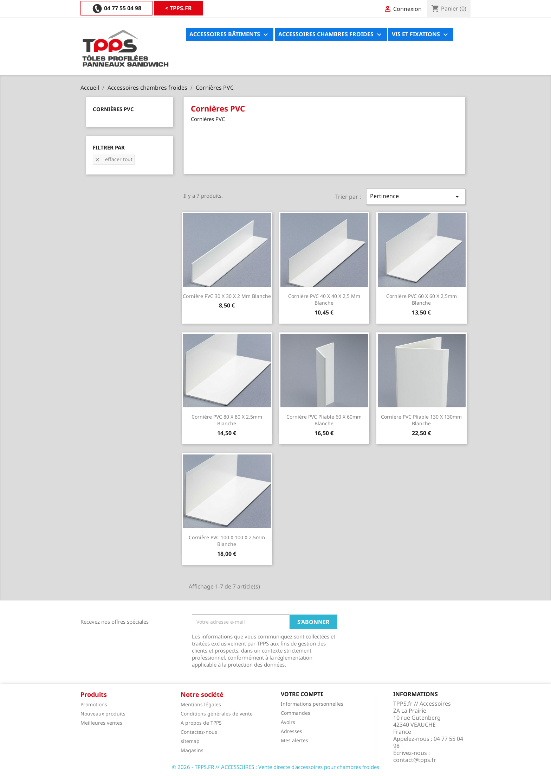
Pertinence (415, 196)
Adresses (291, 731)
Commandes (295, 713)
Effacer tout (113, 159)
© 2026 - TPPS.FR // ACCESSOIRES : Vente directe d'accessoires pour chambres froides (275, 766)
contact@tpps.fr (414, 760)
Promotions (93, 704)
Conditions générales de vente (217, 713)
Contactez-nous (199, 732)
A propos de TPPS (201, 722)
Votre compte (302, 694)
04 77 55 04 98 (167, 8)
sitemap (190, 741)
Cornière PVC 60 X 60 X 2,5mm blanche (421, 299)
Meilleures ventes (101, 722)
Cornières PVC (113, 109)
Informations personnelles (312, 703)
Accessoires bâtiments (229, 34)
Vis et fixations (421, 34)
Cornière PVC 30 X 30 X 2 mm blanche (227, 296)
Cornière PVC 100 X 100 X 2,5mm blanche (227, 541)
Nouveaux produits (102, 713)
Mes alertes (294, 740)
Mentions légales (201, 704)
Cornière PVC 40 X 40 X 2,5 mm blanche (324, 299)
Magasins (192, 750)
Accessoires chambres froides (330, 34)
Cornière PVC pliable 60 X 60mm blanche (324, 420)
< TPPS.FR (105, 8)
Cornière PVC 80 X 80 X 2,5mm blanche (227, 420)
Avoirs (288, 722)
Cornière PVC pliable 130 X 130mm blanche (421, 420)
